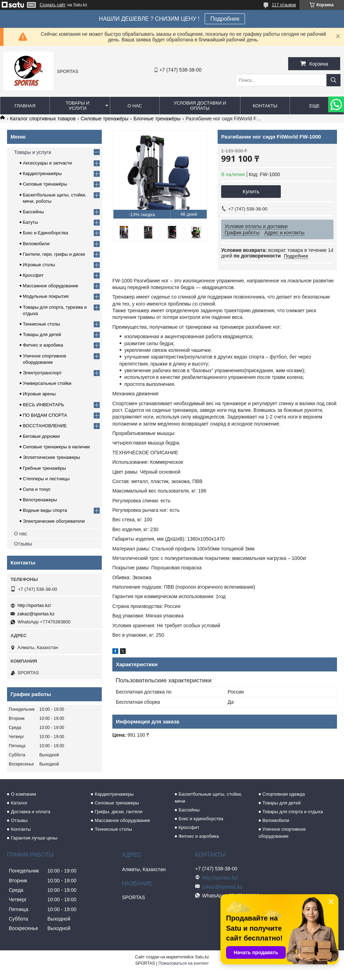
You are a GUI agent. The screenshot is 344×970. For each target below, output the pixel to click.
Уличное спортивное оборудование (282, 833)
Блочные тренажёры (156, 118)
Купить (251, 191)
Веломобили (36, 243)
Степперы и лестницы (46, 478)
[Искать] (333, 80)
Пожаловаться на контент (183, 963)
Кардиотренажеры (114, 794)
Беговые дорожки (41, 436)
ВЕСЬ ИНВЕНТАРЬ (43, 404)
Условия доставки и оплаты (200, 105)
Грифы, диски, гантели (119, 811)
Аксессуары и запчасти (47, 163)
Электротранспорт (42, 372)
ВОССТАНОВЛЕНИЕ (45, 425)
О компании (23, 794)
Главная (24, 105)
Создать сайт (53, 4)
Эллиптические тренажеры (51, 457)
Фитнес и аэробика (43, 345)
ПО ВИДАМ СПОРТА (45, 415)
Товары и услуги (78, 105)
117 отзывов (284, 4)
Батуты (30, 222)
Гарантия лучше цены (34, 838)
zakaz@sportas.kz (35, 613)
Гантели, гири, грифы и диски (54, 254)
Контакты (265, 105)
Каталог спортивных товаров (42, 118)
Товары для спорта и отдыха (293, 811)
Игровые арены (39, 393)
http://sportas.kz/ (34, 605)
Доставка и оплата (30, 811)
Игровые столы (39, 264)
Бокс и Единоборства (45, 232)
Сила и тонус (37, 489)
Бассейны (33, 211)
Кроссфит (33, 275)
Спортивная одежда (284, 794)
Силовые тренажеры (117, 802)
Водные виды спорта (45, 510)
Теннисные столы (41, 324)
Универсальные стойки (47, 383)
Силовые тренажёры (104, 118)
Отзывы (23, 544)
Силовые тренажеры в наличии (56, 446)
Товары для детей (42, 334)
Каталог (19, 802)
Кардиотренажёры (42, 173)
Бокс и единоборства (201, 818)
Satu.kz (202, 957)
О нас (134, 105)
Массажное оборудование (50, 285)
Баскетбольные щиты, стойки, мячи (208, 797)
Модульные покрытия (45, 296)
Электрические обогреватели (54, 521)
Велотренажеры (40, 499)
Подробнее (224, 19)
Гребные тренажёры (44, 468)
